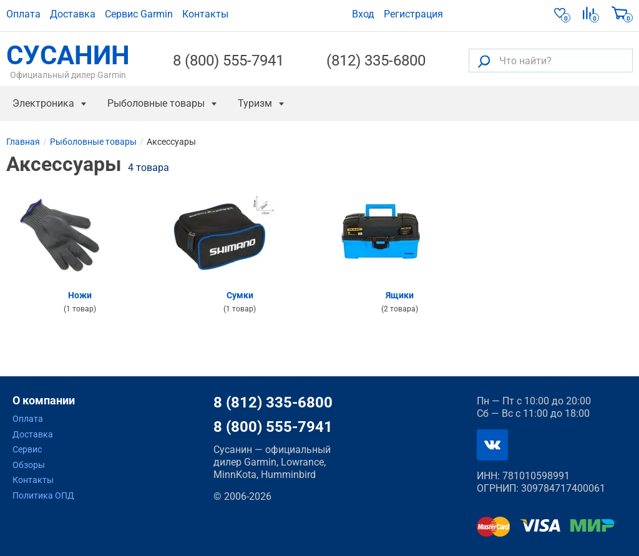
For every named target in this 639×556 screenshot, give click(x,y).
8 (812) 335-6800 (273, 402)
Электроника (43, 103)
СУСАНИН (68, 60)
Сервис (27, 449)
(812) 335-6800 (376, 60)
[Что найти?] (551, 60)
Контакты (205, 14)
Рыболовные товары (156, 103)
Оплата (23, 14)
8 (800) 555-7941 (228, 60)
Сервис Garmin (139, 14)
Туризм (255, 103)
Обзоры (28, 465)
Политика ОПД (43, 495)
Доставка (72, 14)
